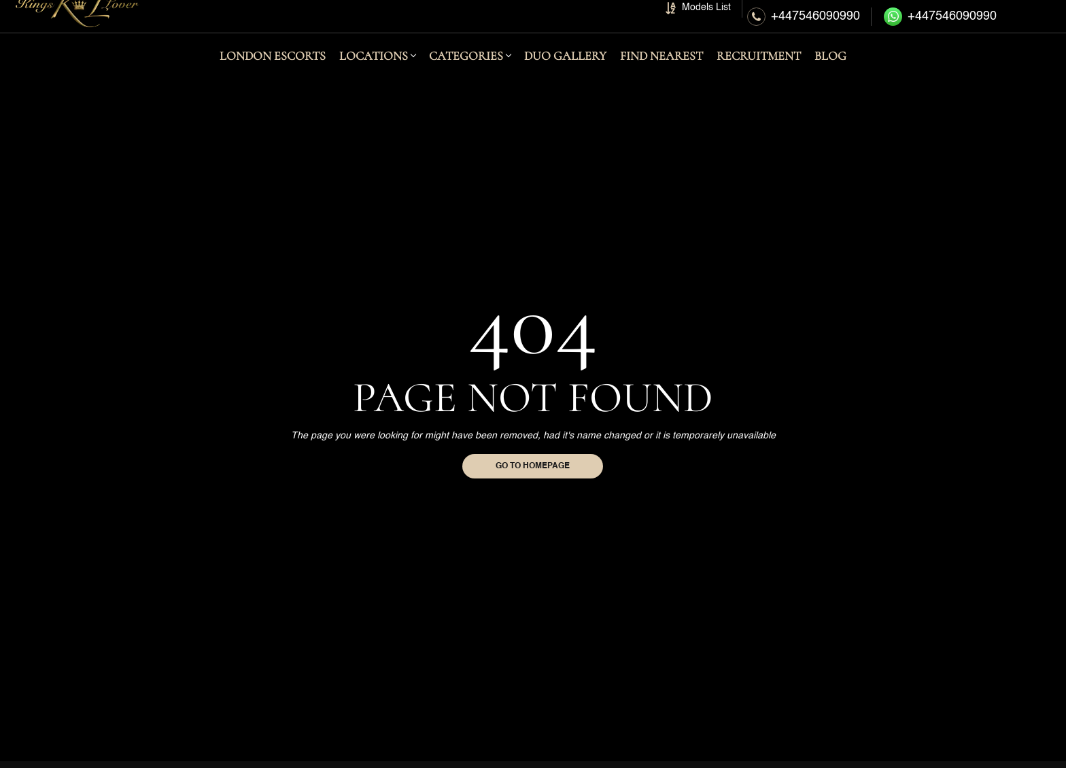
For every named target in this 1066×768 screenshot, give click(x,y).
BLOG (830, 75)
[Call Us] (803, 26)
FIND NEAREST (661, 75)
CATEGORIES (466, 75)
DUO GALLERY (565, 75)
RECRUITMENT (759, 75)
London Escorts (273, 75)
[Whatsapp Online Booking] (942, 26)
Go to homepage (533, 466)
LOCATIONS (373, 75)
